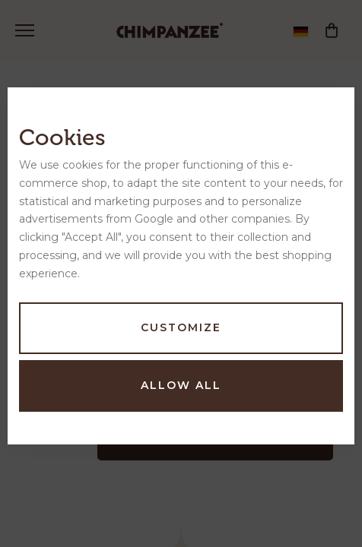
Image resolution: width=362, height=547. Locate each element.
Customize (181, 327)
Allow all (181, 385)
